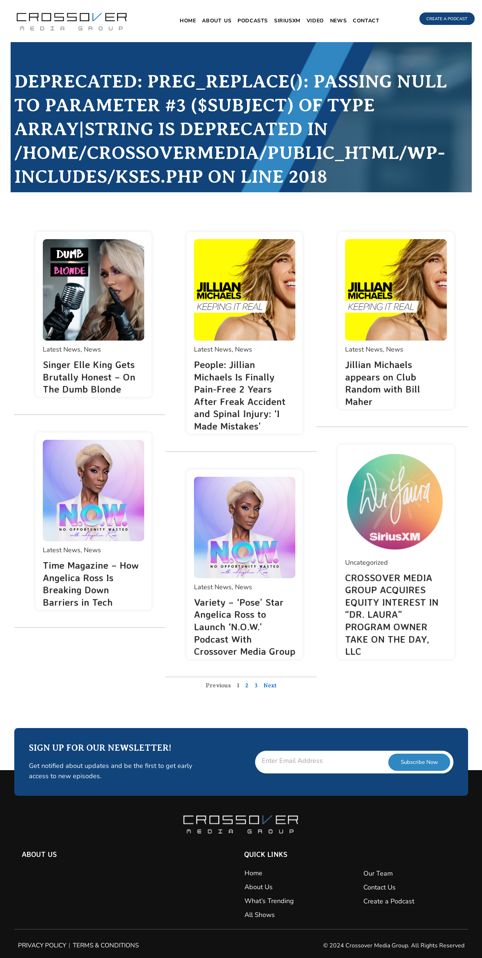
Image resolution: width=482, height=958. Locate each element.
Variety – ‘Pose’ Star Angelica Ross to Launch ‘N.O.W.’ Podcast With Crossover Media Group (241, 632)
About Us (211, 20)
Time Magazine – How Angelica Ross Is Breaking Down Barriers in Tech (93, 583)
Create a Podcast (388, 901)
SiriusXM (282, 20)
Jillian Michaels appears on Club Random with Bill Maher (384, 383)
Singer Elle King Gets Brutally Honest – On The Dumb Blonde (91, 376)
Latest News (62, 349)
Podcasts (247, 20)
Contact (361, 20)
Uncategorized (366, 562)
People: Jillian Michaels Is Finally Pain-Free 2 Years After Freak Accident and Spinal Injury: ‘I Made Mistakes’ (241, 395)
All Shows (259, 914)
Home (183, 20)
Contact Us (379, 887)
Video (310, 20)
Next (270, 697)
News (333, 20)
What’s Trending (269, 900)
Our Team (378, 873)
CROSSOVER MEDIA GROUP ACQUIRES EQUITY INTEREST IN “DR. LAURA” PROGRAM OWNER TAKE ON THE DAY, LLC (394, 614)
